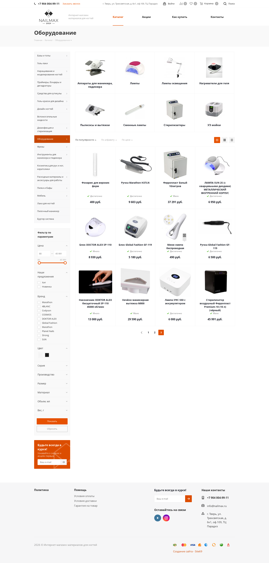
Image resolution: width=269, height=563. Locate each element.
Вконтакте (157, 518)
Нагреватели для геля (214, 83)
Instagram (166, 518)
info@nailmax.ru (217, 506)
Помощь (80, 490)
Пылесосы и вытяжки (95, 125)
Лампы (135, 83)
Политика (41, 490)
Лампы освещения (174, 83)
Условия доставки (85, 500)
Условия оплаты (84, 496)
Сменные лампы (134, 125)
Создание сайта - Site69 (187, 551)
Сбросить (52, 428)
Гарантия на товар (85, 505)
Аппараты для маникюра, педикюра (95, 84)
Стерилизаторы (174, 125)
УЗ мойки (214, 125)
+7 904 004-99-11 (218, 498)
